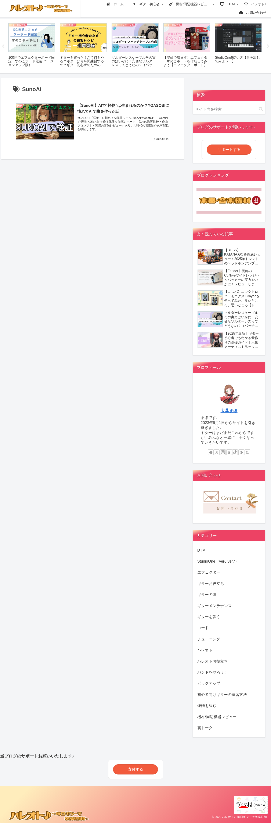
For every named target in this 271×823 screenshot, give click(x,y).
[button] (261, 109)
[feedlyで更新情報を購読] (241, 452)
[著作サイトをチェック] (211, 452)
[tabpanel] (31, 45)
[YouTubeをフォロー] (229, 452)
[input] (229, 109)
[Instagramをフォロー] (223, 452)
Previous (3, 46)
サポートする (229, 149)
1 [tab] (126, 76)
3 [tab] (139, 76)
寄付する (135, 769)
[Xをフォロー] (217, 452)
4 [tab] (145, 76)
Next (268, 46)
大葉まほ (229, 410)
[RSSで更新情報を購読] (247, 452)
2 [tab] (132, 76)
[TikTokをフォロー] (235, 452)
